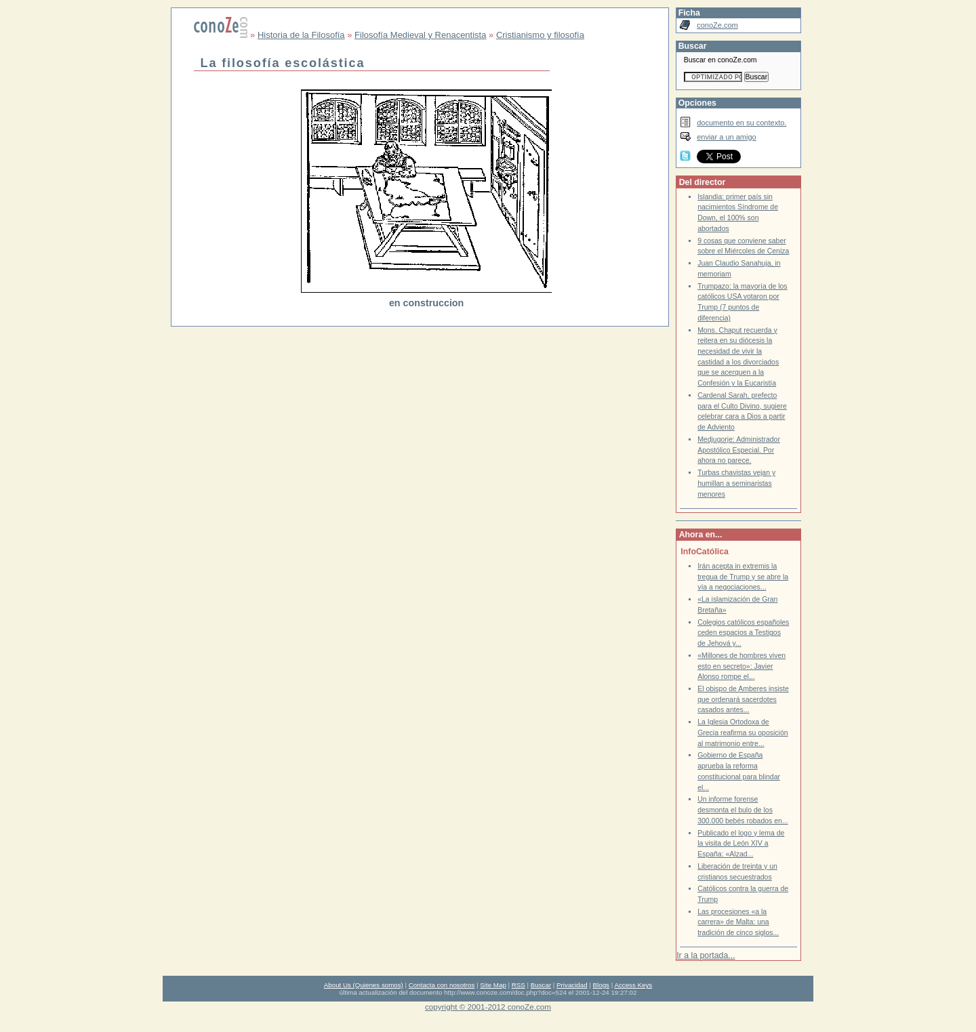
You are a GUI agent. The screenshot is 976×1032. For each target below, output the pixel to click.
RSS (518, 985)
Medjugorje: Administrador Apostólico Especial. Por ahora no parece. (738, 450)
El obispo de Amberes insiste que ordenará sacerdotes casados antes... (743, 699)
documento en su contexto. (741, 123)
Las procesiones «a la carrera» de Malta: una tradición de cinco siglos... (738, 922)
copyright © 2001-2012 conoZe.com (488, 1006)
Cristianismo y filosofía (540, 35)
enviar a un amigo (726, 137)
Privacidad (572, 985)
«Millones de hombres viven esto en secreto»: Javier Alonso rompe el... (741, 666)
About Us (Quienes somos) (363, 985)
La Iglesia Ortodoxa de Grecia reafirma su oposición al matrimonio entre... (742, 732)
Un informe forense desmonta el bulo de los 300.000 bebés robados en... (742, 810)
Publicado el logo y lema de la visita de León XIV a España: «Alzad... (740, 843)
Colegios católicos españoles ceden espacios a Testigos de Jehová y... (743, 633)
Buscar (541, 985)
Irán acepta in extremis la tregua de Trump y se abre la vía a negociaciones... (742, 576)
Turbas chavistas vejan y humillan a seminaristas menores (736, 483)
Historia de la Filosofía (301, 35)
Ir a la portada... (705, 955)
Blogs (601, 985)
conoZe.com (717, 25)
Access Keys (633, 985)
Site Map (493, 985)
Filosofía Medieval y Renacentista (420, 35)
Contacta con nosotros (442, 985)
